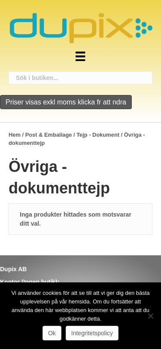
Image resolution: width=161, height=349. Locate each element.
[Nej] (150, 316)
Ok (52, 333)
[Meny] (80, 56)
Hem (15, 135)
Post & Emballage (48, 135)
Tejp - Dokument (97, 135)
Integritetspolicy (92, 333)
